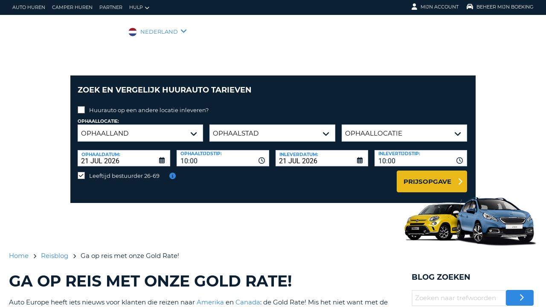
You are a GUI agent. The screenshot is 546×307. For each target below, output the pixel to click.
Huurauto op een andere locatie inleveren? (149, 103)
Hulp (139, 7)
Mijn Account (435, 7)
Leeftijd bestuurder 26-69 (124, 169)
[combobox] (222, 152)
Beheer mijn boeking (500, 7)
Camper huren (72, 7)
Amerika (210, 296)
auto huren (28, 7)
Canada (247, 296)
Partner (110, 7)
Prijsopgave (427, 175)
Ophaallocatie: (98, 115)
